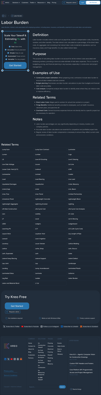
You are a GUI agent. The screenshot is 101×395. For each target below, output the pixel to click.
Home (30, 343)
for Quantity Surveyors (41, 356)
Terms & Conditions (10, 375)
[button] (16, 2)
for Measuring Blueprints (41, 372)
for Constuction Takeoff (41, 345)
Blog (48, 3)
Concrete (50, 346)
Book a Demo (59, 350)
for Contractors (41, 366)
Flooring (50, 343)
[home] (5, 2)
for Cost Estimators (41, 361)
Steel (49, 361)
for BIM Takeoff (40, 379)
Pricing (54, 3)
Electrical (50, 349)
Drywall (50, 355)
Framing (50, 352)
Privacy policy (8, 371)
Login (82, 3)
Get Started (93, 3)
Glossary (60, 354)
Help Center (61, 346)
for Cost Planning (41, 351)
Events (59, 343)
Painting (50, 358)
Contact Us (31, 346)
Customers (25, 3)
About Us (31, 349)
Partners (30, 358)
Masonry (50, 364)
